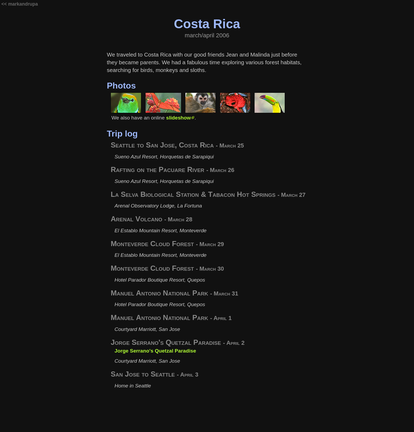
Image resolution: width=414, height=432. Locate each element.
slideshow (178, 118)
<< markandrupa (19, 4)
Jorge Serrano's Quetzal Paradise (155, 351)
